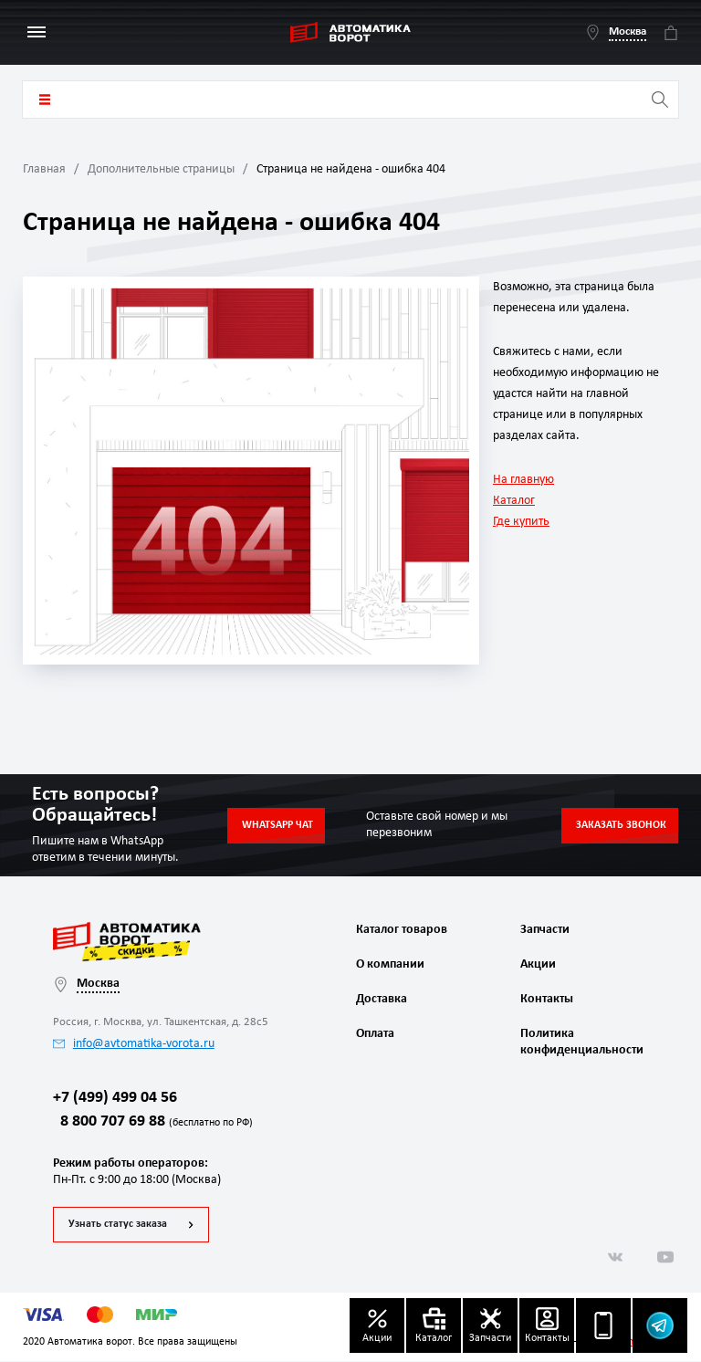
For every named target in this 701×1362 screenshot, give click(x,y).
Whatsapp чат (277, 825)
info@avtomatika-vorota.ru (133, 1044)
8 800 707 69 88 (153, 1124)
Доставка (381, 999)
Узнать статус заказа (117, 1225)
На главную (523, 480)
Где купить (521, 522)
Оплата (375, 1034)
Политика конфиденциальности (579, 1042)
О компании (390, 964)
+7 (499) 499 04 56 (115, 1098)
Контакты (546, 999)
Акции (538, 964)
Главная (44, 169)
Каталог (514, 501)
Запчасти (545, 930)
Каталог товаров (44, 99)
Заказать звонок (621, 825)
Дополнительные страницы (161, 169)
